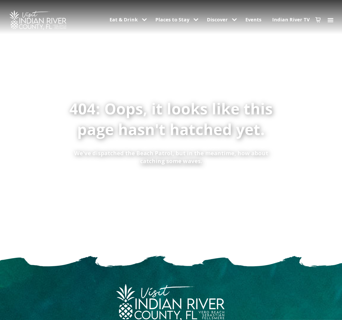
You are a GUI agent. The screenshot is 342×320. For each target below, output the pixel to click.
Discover (217, 19)
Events (254, 19)
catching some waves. (171, 161)
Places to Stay (172, 19)
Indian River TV (291, 19)
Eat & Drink (123, 19)
